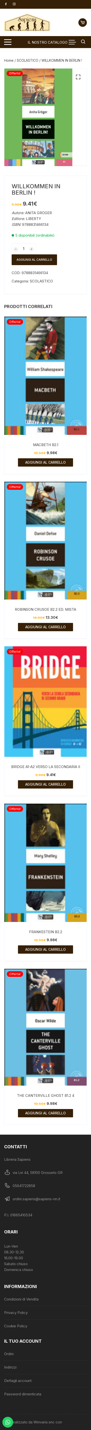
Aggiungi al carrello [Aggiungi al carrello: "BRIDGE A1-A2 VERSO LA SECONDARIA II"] (45, 784)
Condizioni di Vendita (21, 1299)
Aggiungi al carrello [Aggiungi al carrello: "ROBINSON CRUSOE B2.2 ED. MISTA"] (45, 627)
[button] (78, 77)
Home (9, 60)
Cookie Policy (15, 1326)
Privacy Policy (16, 1312)
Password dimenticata (22, 1394)
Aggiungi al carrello (34, 259)
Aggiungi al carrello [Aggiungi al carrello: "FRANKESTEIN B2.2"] (45, 949)
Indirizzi (10, 1367)
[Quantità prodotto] (24, 248)
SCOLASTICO (27, 60)
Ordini (9, 1353)
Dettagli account (18, 1380)
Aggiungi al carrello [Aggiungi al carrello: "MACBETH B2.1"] (45, 462)
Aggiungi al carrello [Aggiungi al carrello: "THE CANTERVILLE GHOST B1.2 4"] (45, 1113)
